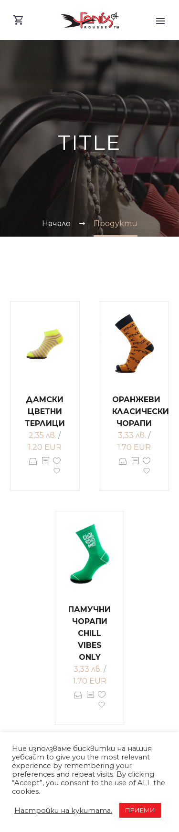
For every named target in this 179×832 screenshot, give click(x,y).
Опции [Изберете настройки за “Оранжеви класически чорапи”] (122, 468)
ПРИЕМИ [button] (140, 810)
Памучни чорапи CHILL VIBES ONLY (89, 633)
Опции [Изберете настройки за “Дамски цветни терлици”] (33, 468)
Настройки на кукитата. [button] (63, 810)
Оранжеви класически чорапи (140, 411)
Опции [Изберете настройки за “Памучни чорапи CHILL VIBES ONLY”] (78, 702)
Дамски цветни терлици (45, 411)
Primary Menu (160, 21)
